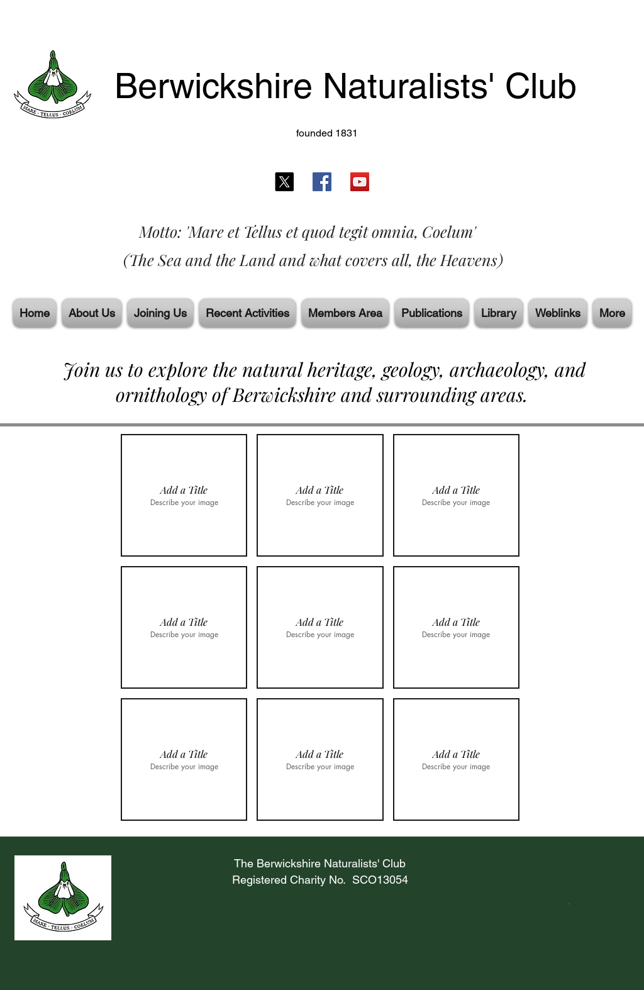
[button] (184, 495)
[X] (284, 181)
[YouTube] (359, 181)
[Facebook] (322, 181)
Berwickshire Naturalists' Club (345, 85)
